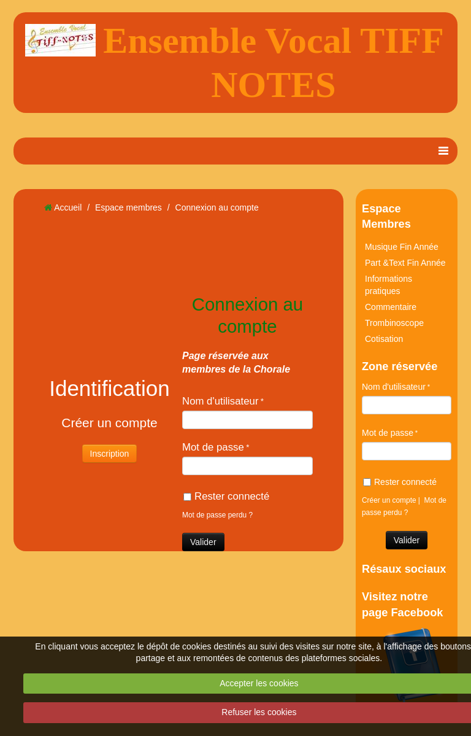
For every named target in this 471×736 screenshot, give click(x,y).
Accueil (68, 207)
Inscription (109, 454)
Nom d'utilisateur (220, 401)
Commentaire (390, 307)
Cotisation (384, 339)
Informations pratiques (388, 285)
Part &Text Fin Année (405, 263)
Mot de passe (213, 447)
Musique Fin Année (401, 247)
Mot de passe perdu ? (217, 515)
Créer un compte (389, 500)
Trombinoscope (394, 323)
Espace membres (128, 207)
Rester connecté (226, 496)
